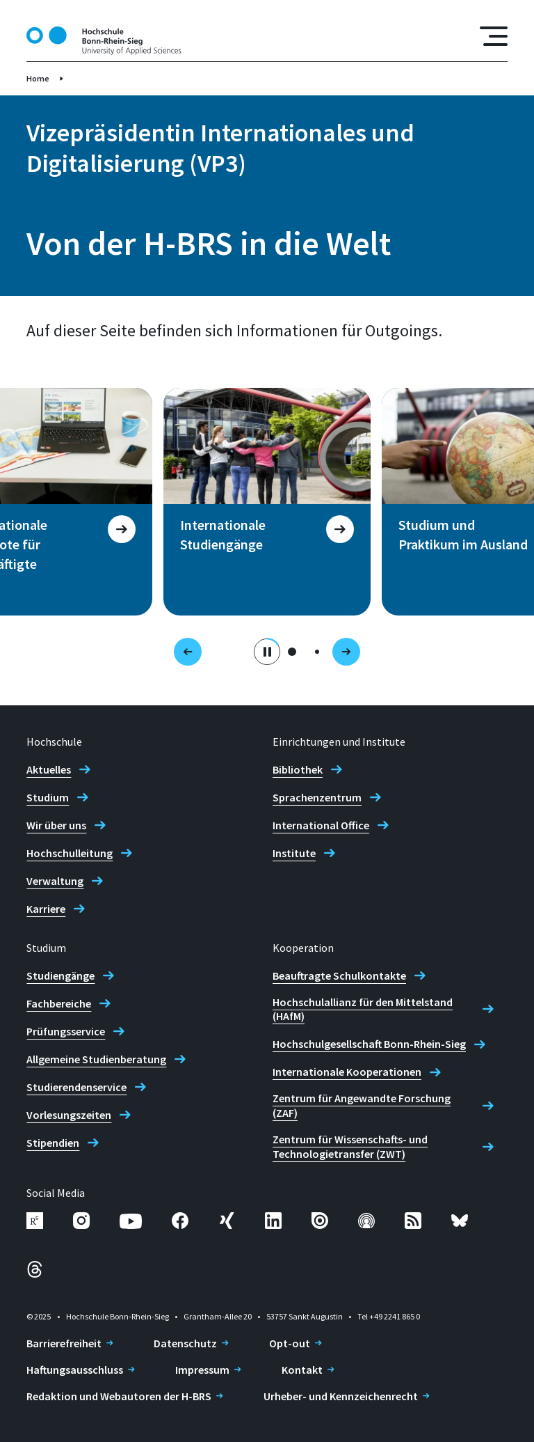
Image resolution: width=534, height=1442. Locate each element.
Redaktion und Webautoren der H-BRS (118, 1396)
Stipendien (52, 1143)
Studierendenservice (76, 1087)
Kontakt (302, 1370)
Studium (47, 797)
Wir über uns (56, 825)
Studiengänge (60, 975)
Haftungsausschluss (74, 1370)
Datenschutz (185, 1343)
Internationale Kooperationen (347, 1072)
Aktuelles (48, 769)
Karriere (45, 909)
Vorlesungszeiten (68, 1115)
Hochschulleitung (69, 853)
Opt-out (289, 1343)
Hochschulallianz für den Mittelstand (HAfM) (363, 1009)
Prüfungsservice (65, 1031)
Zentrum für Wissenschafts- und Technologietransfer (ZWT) (350, 1146)
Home (37, 78)
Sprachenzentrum (317, 797)
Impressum (202, 1370)
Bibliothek (298, 769)
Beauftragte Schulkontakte (339, 975)
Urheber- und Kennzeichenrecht (341, 1396)
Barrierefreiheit (64, 1343)
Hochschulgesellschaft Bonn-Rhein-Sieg (369, 1044)
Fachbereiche (58, 1003)
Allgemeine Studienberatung (96, 1059)
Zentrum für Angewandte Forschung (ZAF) (362, 1105)
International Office (321, 825)
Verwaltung (54, 881)
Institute (294, 853)
